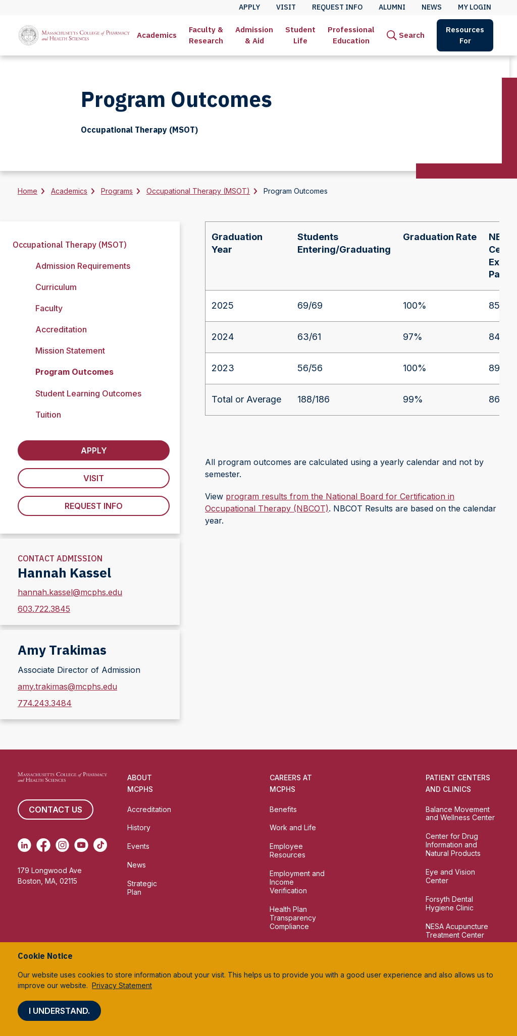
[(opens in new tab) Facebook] (43, 845)
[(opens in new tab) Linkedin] (24, 845)
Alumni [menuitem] (392, 7)
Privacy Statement (122, 985)
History (138, 827)
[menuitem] (157, 35)
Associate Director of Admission (79, 670)
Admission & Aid (254, 35)
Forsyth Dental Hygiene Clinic (450, 903)
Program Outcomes (74, 372)
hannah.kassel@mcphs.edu (70, 592)
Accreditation (61, 329)
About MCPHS (140, 783)
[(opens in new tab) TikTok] (100, 845)
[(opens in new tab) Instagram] (62, 845)
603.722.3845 (44, 609)
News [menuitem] (432, 7)
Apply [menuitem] (249, 7)
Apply (94, 450)
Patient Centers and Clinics (458, 783)
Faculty (49, 308)
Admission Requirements (82, 266)
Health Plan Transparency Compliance (293, 918)
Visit (93, 478)
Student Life (300, 35)
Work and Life (293, 827)
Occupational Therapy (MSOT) (198, 191)
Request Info (94, 506)
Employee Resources (287, 850)
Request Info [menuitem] (337, 7)
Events (138, 846)
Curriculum (56, 287)
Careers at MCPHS (291, 783)
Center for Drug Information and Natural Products (453, 844)
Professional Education (351, 35)
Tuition (48, 415)
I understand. (59, 1011)
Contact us (55, 809)
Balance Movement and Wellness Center (460, 813)
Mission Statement (70, 351)
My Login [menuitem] (474, 7)
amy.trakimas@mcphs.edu (67, 686)
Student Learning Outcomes (88, 393)
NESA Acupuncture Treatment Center (457, 930)
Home (27, 191)
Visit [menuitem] (286, 7)
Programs (117, 191)
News (136, 864)
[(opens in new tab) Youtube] (81, 845)
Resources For (465, 35)
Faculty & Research (206, 35)
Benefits (283, 809)
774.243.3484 (45, 703)
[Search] (406, 35)
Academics (157, 35)
